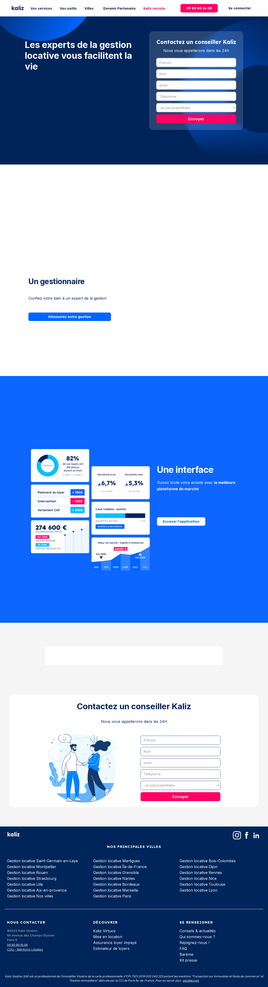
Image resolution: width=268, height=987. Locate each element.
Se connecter (239, 8)
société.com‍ (191, 980)
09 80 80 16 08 (199, 8)
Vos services (41, 8)
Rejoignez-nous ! (194, 942)
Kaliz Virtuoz (104, 930)
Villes (89, 8)
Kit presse (188, 960)
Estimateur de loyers (111, 948)
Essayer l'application (181, 522)
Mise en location (107, 936)
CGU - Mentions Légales (25, 949)
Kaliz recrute (154, 8)
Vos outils (68, 8)
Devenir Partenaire (119, 8)
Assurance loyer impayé (115, 942)
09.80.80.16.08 (17, 945)
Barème (186, 954)
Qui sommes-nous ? (197, 936)
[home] (17, 8)
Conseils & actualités (198, 930)
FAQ (183, 948)
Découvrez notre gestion (69, 318)
